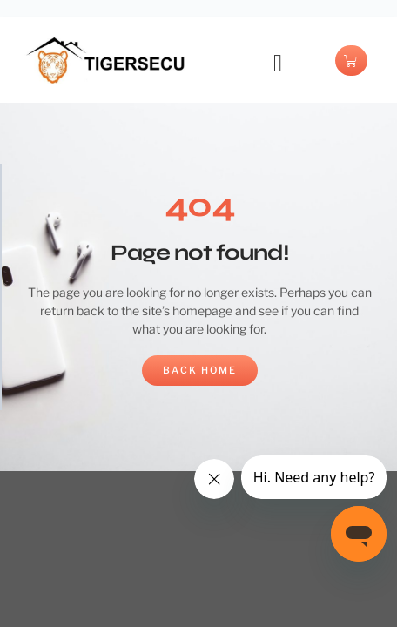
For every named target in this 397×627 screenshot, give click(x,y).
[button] (277, 63)
